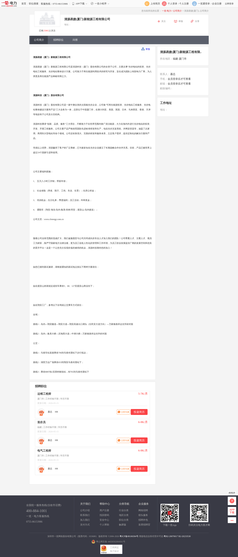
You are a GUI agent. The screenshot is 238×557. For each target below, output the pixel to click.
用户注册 (104, 510)
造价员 (41, 422)
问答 (75, 40)
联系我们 (85, 515)
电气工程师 (44, 450)
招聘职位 (58, 40)
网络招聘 (143, 510)
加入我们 (85, 519)
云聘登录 (229, 3)
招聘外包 (143, 519)
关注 (163, 21)
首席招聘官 (144, 524)
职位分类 (124, 519)
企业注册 (217, 3)
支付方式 (85, 524)
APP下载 (80, 3)
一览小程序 (100, 3)
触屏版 (122, 524)
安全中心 (104, 519)
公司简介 (177, 11)
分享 (197, 21)
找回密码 (104, 515)
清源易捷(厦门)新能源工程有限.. (181, 52)
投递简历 (139, 412)
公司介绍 (85, 510)
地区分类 (124, 515)
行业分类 (124, 510)
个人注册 (184, 3)
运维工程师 (44, 393)
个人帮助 (104, 524)
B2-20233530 (184, 536)
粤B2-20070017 (171, 536)
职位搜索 (33, 3)
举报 (180, 21)
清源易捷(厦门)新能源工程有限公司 (87, 19)
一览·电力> (167, 11)
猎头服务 (143, 515)
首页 (23, 3)
